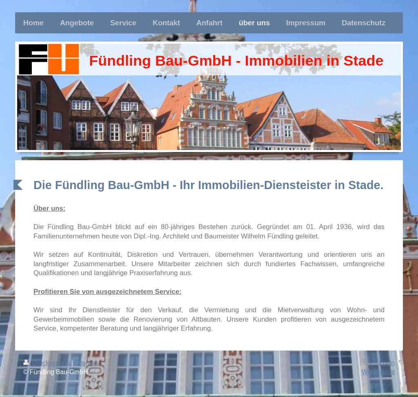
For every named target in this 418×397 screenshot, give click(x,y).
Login (387, 363)
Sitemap (86, 363)
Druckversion (47, 363)
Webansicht (378, 371)
